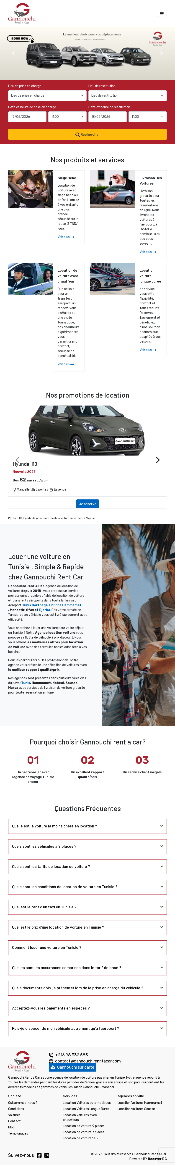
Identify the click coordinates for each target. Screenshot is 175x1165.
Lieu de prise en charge (24, 86)
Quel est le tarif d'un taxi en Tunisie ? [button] (44, 906)
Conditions (16, 1109)
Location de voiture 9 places (84, 1126)
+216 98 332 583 (68, 1054)
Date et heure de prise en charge (32, 107)
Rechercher (87, 134)
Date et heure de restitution (109, 107)
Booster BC (157, 1159)
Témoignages (18, 1133)
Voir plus (66, 237)
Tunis (25, 683)
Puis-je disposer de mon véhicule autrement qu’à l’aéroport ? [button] (65, 1028)
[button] (13, 53)
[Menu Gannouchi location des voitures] (162, 13)
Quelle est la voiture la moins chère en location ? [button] (54, 825)
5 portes (39, 489)
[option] (87, 53)
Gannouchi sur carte (72, 1067)
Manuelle (21, 489)
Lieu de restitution (102, 86)
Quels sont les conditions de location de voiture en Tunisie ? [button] (64, 886)
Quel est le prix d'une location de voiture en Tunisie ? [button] (58, 926)
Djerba (44, 610)
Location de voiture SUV (80, 1138)
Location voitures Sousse (136, 1109)
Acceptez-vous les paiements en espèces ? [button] (51, 1007)
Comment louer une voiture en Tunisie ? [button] (46, 947)
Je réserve (87, 503)
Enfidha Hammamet (65, 605)
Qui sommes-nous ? (22, 1103)
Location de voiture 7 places (83, 1132)
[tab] (87, 826)
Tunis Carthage (35, 605)
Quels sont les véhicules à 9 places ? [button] (44, 846)
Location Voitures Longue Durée (86, 1109)
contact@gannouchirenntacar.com (88, 1061)
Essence (58, 489)
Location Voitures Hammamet (140, 1103)
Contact (14, 1121)
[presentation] (17, 461)
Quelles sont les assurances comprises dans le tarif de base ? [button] (66, 967)
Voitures (14, 1115)
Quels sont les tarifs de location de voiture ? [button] (51, 866)
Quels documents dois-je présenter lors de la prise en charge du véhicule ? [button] (77, 987)
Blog (11, 1127)
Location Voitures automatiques (87, 1103)
